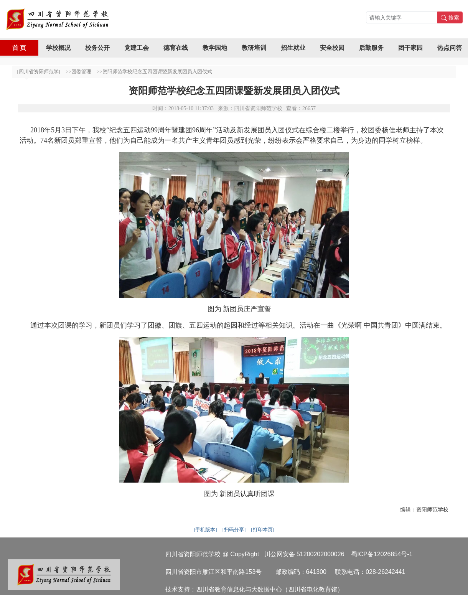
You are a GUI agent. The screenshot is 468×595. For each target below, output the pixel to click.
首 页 (19, 48)
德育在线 (175, 48)
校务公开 (97, 48)
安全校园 (332, 48)
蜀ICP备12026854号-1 (381, 554)
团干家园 (410, 48)
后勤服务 (371, 48)
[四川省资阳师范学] (39, 71)
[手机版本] (205, 529)
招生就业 (293, 48)
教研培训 (254, 48)
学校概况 (58, 48)
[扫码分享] (234, 529)
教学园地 (215, 48)
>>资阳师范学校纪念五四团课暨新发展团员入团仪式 (154, 71)
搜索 (450, 17)
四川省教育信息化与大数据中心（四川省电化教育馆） (269, 589)
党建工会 (136, 48)
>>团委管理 (78, 71)
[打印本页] (262, 529)
